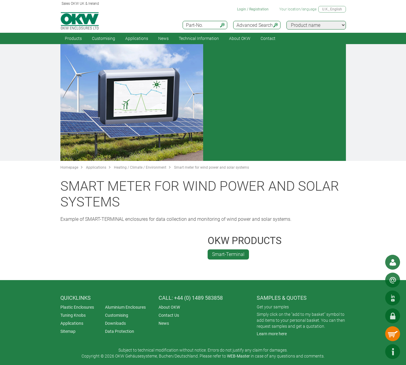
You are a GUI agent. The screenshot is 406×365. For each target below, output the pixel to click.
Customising (103, 38)
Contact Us (169, 315)
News (163, 38)
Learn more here (272, 333)
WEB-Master (238, 356)
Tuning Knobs (73, 315)
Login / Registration (253, 9)
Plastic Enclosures (77, 307)
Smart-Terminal (228, 254)
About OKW (169, 307)
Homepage (69, 167)
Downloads (115, 323)
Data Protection (119, 331)
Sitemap (68, 331)
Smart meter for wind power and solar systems (211, 167)
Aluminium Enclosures (125, 307)
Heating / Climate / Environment (140, 167)
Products (73, 38)
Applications (136, 38)
